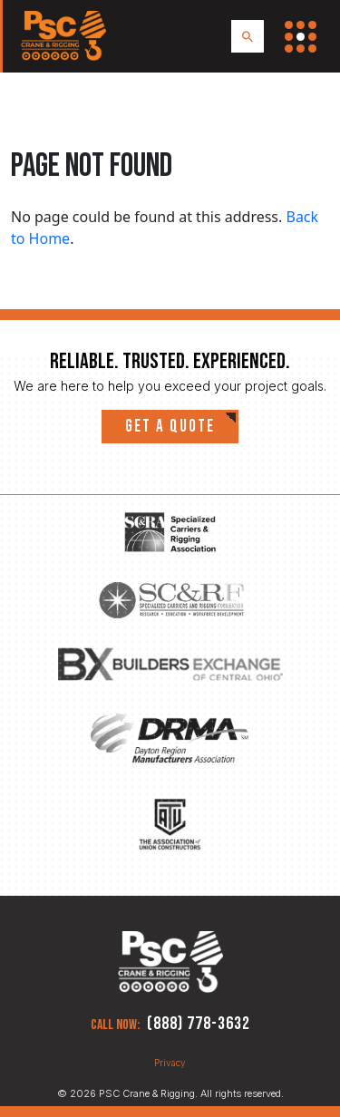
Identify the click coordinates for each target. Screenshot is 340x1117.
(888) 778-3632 (198, 1023)
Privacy (170, 1062)
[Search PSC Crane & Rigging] (247, 36)
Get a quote (170, 426)
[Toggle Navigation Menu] (300, 36)
